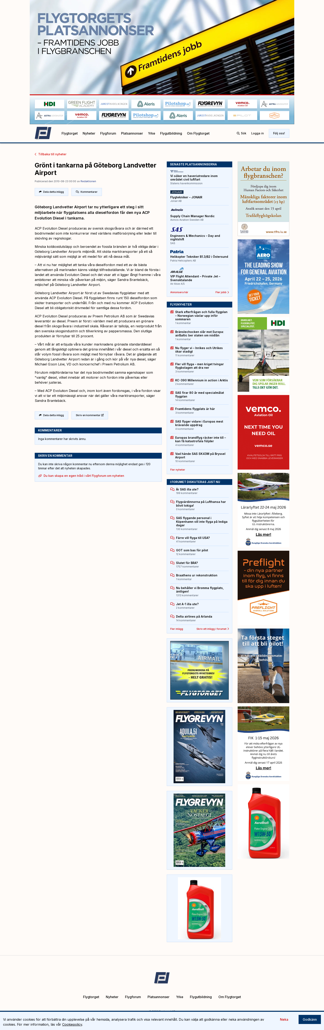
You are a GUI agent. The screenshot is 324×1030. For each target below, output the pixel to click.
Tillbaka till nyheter (50, 154)
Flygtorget (70, 133)
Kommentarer (87, 191)
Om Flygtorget (198, 133)
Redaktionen (88, 181)
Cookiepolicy (72, 1024)
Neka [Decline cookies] (284, 1019)
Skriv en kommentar (90, 415)
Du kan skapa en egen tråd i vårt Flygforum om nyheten (81, 475)
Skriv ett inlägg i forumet (213, 628)
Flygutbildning (171, 133)
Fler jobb (222, 292)
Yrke (151, 133)
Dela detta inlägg (51, 191)
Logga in (257, 133)
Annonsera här (179, 292)
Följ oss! (279, 133)
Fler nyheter (177, 469)
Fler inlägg (176, 628)
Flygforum (108, 133)
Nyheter (89, 133)
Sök (241, 133)
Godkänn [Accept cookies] (310, 1019)
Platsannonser (132, 133)
